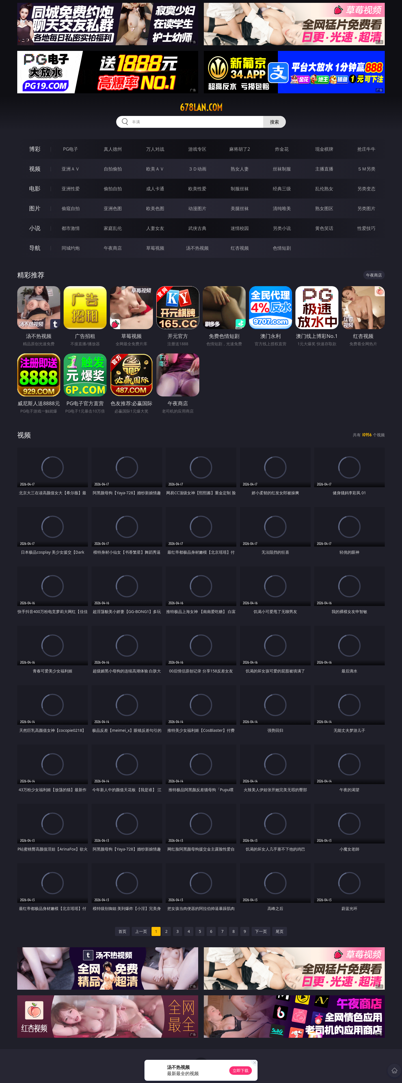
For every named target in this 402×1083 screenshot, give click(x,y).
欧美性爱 (197, 188)
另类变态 (366, 188)
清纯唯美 (282, 208)
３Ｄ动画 (197, 169)
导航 (34, 248)
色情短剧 (282, 248)
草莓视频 (155, 248)
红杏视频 (240, 248)
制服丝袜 (240, 188)
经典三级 (282, 188)
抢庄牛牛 (366, 149)
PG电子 (70, 149)
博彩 (34, 149)
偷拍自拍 (113, 188)
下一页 (261, 931)
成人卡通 (155, 188)
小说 (34, 228)
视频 (34, 168)
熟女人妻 (240, 169)
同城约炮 (71, 248)
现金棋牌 (324, 149)
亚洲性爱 (71, 188)
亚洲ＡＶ (71, 169)
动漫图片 (197, 208)
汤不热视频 (197, 248)
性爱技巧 (366, 228)
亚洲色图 (113, 208)
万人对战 (155, 149)
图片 (34, 208)
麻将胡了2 (239, 149)
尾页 (280, 931)
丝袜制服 (282, 169)
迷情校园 (240, 228)
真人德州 (113, 149)
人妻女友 (155, 228)
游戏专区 (197, 149)
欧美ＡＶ (155, 169)
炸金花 (282, 149)
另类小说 (282, 228)
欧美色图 (155, 208)
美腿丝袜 (240, 208)
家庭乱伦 (113, 228)
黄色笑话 (324, 228)
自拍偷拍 (113, 169)
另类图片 (366, 208)
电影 (34, 188)
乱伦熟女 (324, 188)
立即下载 (240, 1070)
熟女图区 (324, 208)
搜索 (274, 122)
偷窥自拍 (71, 208)
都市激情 (71, 228)
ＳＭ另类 (366, 169)
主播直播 (324, 169)
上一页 (141, 931)
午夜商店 (113, 248)
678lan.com (201, 107)
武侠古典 (197, 228)
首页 (122, 931)
